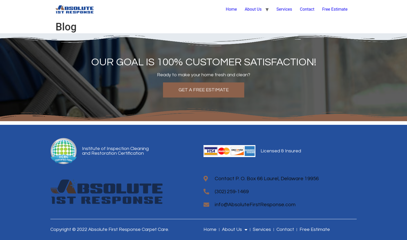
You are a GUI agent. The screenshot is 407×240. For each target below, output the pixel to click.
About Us (253, 9)
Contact (307, 9)
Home (231, 9)
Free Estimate (335, 9)
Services (284, 9)
